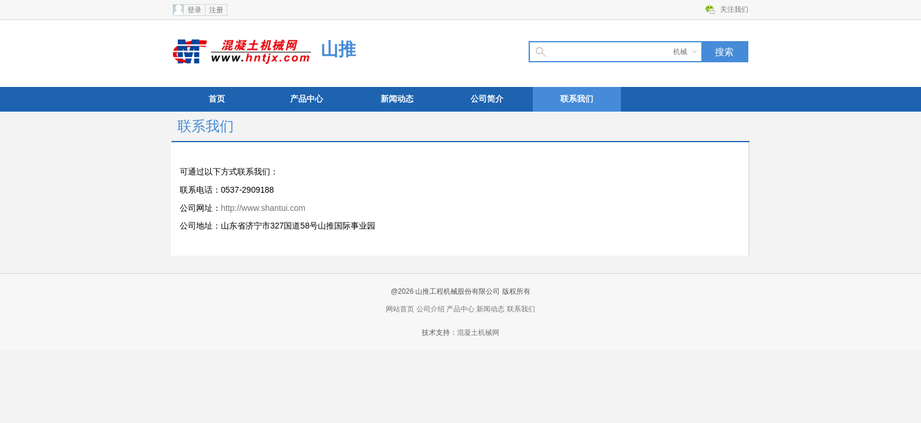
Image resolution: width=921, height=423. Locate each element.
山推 (338, 49)
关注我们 (734, 9)
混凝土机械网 (478, 332)
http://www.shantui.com (263, 208)
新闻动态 (397, 99)
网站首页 (400, 309)
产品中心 (306, 99)
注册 (216, 10)
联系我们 (576, 99)
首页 (217, 99)
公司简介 (486, 99)
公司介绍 (430, 309)
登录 (194, 10)
